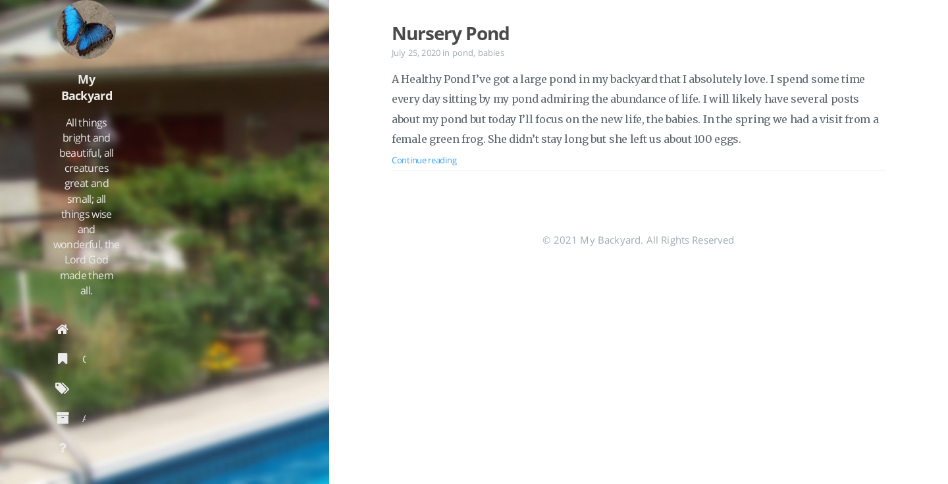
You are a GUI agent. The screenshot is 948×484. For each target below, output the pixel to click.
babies (491, 53)
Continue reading (424, 160)
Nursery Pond (451, 32)
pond (463, 53)
